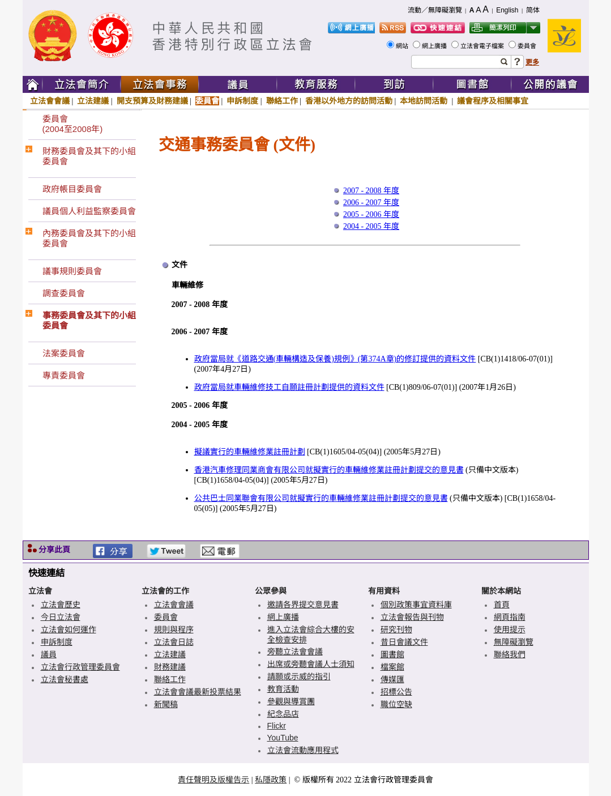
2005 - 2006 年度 (371, 214)
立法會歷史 (60, 604)
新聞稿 (166, 704)
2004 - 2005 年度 (371, 226)
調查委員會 (63, 293)
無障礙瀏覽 (513, 641)
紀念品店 (283, 713)
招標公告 (396, 691)
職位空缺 (396, 704)
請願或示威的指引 (299, 676)
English (507, 10)
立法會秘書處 (64, 679)
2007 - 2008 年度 (371, 190)
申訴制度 (242, 100)
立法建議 (93, 100)
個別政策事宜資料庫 (416, 604)
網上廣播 (435, 45)
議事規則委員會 (72, 271)
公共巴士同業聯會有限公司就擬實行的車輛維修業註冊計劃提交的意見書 (321, 498)
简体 (533, 10)
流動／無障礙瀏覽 (435, 10)
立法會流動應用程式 (303, 750)
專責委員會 (63, 375)
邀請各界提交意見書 (303, 604)
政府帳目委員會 (72, 189)
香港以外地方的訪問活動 (348, 100)
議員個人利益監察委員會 (89, 211)
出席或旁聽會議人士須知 (310, 664)
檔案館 (392, 666)
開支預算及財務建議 (152, 100)
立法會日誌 (174, 641)
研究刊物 (396, 629)
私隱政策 (271, 779)
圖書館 (392, 654)
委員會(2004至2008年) (72, 124)
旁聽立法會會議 (295, 651)
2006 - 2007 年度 (371, 202)
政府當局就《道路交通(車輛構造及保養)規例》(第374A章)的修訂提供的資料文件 (335, 359)
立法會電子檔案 (483, 45)
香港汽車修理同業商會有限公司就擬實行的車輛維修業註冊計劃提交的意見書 (329, 470)
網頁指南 (509, 617)
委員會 (528, 45)
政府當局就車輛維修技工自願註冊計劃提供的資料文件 (289, 387)
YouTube (282, 737)
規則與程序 (174, 629)
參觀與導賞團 (291, 701)
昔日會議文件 (404, 641)
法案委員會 (63, 353)
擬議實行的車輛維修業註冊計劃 (249, 452)
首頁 (502, 604)
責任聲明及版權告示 (213, 779)
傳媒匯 (392, 679)
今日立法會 (60, 617)
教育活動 (283, 688)
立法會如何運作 (68, 629)
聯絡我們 (509, 654)
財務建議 (170, 666)
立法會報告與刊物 (412, 617)
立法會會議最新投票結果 (197, 691)
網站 (403, 45)
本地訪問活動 (425, 100)
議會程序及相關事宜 (492, 100)
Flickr (276, 725)
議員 (49, 654)
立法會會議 (50, 100)
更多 (532, 62)
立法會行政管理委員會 (80, 666)
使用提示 (509, 629)
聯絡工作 (282, 100)
